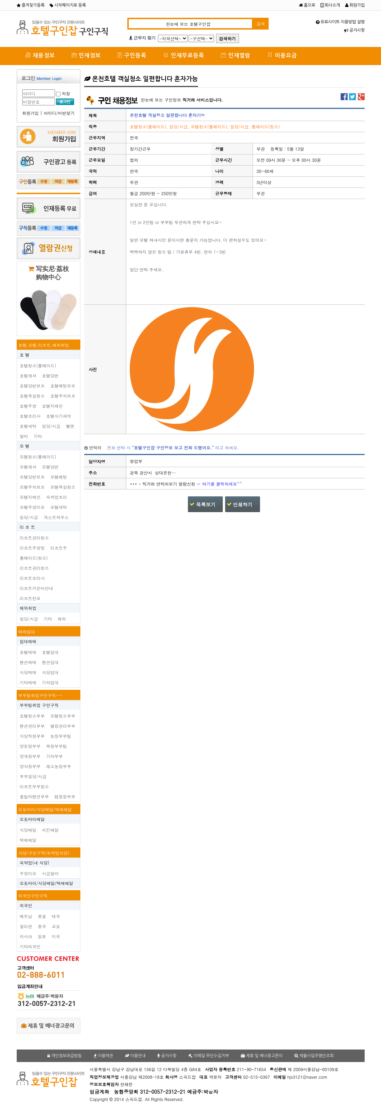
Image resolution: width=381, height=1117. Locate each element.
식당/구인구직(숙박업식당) (43, 853)
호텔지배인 (52, 406)
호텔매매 (28, 652)
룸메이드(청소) (34, 558)
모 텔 (25, 446)
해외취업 (28, 608)
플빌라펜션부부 (34, 796)
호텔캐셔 (28, 375)
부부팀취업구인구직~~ (40, 695)
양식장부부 (30, 766)
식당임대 (50, 672)
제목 (93, 115)
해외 (62, 619)
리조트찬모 (30, 598)
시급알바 (50, 873)
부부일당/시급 (33, 776)
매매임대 (26, 632)
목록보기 (205, 504)
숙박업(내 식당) (34, 862)
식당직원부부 (32, 736)
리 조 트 (27, 527)
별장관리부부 (63, 726)
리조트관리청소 (34, 538)
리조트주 (58, 548)
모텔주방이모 (32, 507)
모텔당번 (50, 467)
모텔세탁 (58, 507)
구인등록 (132, 55)
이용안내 (135, 1056)
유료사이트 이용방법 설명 (340, 22)
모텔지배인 (30, 497)
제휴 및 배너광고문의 (47, 1025)
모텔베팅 (58, 477)
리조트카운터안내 (36, 588)
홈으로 (307, 5)
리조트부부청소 (34, 786)
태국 (56, 916)
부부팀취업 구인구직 (39, 705)
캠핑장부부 (65, 796)
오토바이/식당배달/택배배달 (45, 809)
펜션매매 (28, 662)
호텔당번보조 (32, 386)
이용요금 (282, 55)
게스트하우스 (56, 517)
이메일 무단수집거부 (208, 1056)
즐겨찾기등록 (31, 5)
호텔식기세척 (58, 416)
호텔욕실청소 (32, 396)
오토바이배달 (32, 819)
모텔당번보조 (32, 477)
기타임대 (50, 682)
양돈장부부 (30, 746)
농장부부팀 (60, 736)
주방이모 (28, 873)
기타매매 (28, 682)
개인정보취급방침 (64, 1056)
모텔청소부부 (63, 716)
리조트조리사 (32, 578)
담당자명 (97, 461)
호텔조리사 (30, 416)
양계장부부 (30, 756)
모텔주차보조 (32, 487)
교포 (56, 926)
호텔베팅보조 (63, 386)
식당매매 (28, 672)
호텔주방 (28, 406)
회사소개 (330, 5)
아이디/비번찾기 (59, 113)
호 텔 (25, 355)
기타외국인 (30, 946)
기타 (38, 436)
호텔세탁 (28, 426)
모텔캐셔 (28, 467)
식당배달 (28, 830)
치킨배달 (50, 830)
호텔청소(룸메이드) (38, 365)
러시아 (26, 936)
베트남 (26, 916)
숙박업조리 (56, 497)
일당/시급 (51, 426)
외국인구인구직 (33, 896)
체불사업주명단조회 (314, 1056)
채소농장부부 (58, 766)
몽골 (42, 916)
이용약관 (103, 1056)
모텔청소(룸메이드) (38, 457)
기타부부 (54, 756)
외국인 (26, 905)
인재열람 (236, 55)
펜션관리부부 (32, 726)
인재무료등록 (183, 55)
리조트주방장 (32, 548)
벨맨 (70, 426)
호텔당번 (50, 375)
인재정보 (86, 55)
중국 (42, 926)
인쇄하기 (243, 504)
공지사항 (354, 30)
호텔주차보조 (63, 396)
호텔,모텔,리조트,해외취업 (43, 345)
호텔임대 (50, 652)
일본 (42, 936)
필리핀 (26, 926)
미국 (56, 936)
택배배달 (28, 840)
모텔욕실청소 (63, 487)
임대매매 (28, 641)
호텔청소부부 (32, 716)
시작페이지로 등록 (68, 5)
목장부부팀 (56, 746)
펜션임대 (50, 662)
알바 (24, 436)
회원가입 (355, 5)
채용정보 (40, 55)
